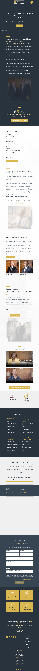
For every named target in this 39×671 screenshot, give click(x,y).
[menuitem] (7, 644)
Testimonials (28, 606)
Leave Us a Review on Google (19, 387)
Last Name (22, 511)
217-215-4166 (19, 593)
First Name (8, 511)
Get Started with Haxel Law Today (19, 120)
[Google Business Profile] (16, 630)
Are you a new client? (10, 518)
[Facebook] (18, 630)
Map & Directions (9, 492)
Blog (28, 603)
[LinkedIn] (22, 630)
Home (27, 599)
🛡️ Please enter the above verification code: (14, 531)
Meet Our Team (10, 256)
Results (27, 605)
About (27, 600)
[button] (6, 30)
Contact (27, 608)
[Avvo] (20, 630)
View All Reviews (15, 315)
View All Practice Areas (12, 161)
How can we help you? (10, 522)
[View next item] (8, 279)
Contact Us (19, 25)
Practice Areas (28, 602)
